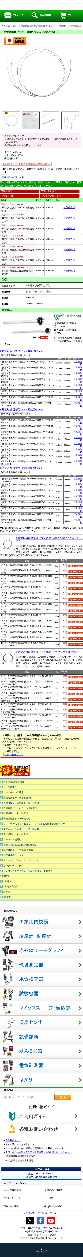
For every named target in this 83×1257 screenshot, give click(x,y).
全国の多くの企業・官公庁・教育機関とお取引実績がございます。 (38, 1152)
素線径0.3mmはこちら (13, 177)
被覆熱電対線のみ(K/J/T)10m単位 (19, 845)
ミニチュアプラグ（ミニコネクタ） (21, 860)
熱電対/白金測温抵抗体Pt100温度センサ (38, 26)
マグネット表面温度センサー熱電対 (21, 829)
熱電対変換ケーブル (13, 855)
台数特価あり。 (13, 1140)
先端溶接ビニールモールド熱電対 (20, 808)
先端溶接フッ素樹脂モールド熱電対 (21, 803)
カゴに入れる (75, 566)
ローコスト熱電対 (12, 839)
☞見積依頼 (69, 207)
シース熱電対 (10, 787)
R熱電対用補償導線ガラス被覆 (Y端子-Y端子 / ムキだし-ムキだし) (49, 539)
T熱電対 (7, 881)
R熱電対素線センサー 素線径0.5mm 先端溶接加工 (38, 5)
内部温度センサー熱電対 (15, 813)
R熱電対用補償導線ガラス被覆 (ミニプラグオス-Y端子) (47, 652)
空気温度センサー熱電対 (15, 834)
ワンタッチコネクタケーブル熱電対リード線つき (28, 871)
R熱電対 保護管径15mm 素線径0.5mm (21, 409)
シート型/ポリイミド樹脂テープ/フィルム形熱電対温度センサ (34, 824)
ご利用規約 (29, 1213)
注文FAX (6, 191)
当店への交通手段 (12, 1206)
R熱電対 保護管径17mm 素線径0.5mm (21, 351)
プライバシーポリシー (48, 1213)
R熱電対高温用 (10, 886)
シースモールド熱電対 (14, 792)
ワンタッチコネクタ (13, 865)
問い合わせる (49, 191)
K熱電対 (7, 876)
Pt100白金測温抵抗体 (13, 782)
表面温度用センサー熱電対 (16, 818)
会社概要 (48, 1198)
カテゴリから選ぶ (9, 26)
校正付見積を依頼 (51, 196)
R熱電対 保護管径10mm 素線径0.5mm (21, 467)
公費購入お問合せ (53, 1190)
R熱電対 (62, 26)
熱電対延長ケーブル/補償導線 (18, 850)
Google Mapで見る (53, 1206)
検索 (63, 1097)
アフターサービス (12, 1198)
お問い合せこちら (14, 754)
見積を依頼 (7, 196)
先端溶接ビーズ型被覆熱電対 (17, 798)
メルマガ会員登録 (12, 1190)
